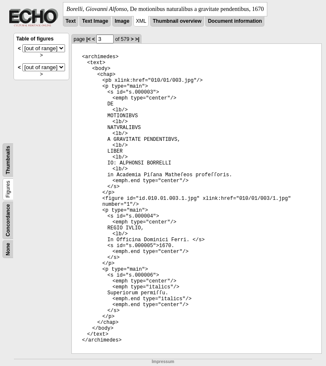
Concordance (8, 220)
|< (88, 39)
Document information (235, 21)
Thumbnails (8, 160)
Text (70, 21)
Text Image (95, 21)
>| (137, 39)
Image (122, 21)
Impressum (163, 361)
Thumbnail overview (177, 21)
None (8, 249)
